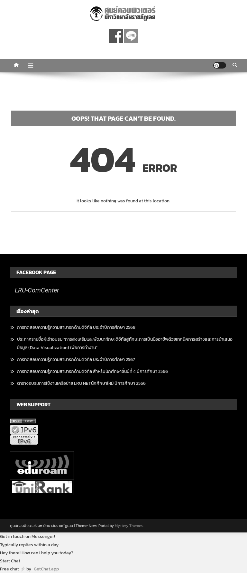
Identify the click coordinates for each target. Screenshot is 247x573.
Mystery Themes (129, 526)
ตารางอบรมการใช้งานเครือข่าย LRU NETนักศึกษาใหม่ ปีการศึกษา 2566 (81, 383)
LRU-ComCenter (37, 290)
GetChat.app (46, 569)
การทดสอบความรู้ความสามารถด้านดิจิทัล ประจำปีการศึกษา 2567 (76, 359)
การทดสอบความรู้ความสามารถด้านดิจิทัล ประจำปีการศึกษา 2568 (76, 327)
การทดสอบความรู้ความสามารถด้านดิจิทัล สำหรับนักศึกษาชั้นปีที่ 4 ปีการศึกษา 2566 (92, 371)
